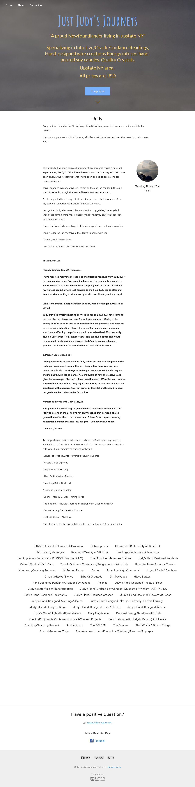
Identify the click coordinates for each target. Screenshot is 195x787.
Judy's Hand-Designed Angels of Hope (139, 582)
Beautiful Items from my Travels (155, 564)
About (21, 5)
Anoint (96, 570)
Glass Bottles (142, 576)
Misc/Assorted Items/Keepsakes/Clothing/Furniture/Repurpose (115, 631)
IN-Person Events (73, 570)
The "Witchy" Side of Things (153, 625)
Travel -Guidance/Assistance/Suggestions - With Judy (94, 564)
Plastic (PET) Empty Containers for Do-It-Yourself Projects (65, 619)
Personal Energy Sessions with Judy (138, 613)
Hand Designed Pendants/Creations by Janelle (61, 582)
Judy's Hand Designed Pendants (158, 558)
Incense (102, 582)
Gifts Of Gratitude (91, 576)
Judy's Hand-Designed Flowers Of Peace (145, 595)
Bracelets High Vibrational (123, 570)
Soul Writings (74, 625)
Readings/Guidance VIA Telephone (138, 552)
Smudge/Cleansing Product (42, 625)
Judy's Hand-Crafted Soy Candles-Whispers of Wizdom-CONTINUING (123, 588)
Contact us (36, 5)
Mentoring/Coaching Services (36, 570)
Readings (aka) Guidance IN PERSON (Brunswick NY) (50, 558)
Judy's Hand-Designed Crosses (93, 595)
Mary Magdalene (98, 613)
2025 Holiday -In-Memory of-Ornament (59, 546)
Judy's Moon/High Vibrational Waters (57, 613)
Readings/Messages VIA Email (90, 552)
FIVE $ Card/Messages (49, 552)
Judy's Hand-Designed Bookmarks (45, 595)
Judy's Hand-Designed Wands (146, 607)
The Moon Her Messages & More (110, 558)
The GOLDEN (98, 625)
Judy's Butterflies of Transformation (50, 588)
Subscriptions (99, 546)
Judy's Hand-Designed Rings (48, 607)
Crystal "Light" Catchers (162, 570)
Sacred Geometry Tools (54, 631)
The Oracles (120, 625)
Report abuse (114, 767)
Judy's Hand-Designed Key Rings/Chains (57, 601)
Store (9, 5)
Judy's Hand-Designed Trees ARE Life (96, 607)
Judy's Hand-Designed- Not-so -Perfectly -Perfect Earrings (126, 601)
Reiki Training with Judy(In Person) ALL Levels (137, 619)
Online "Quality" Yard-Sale (36, 564)
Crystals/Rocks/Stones (59, 576)
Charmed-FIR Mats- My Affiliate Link (138, 546)
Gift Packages (118, 576)
